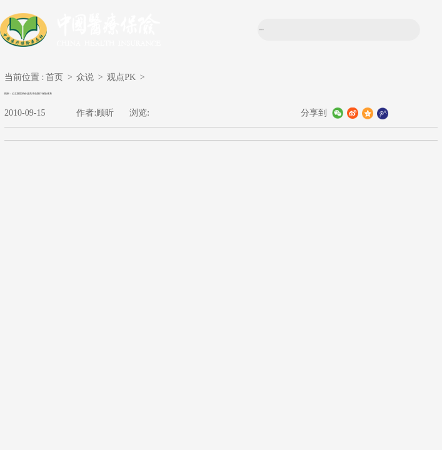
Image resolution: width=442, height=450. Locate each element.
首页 (54, 77)
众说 (85, 77)
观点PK (121, 77)
